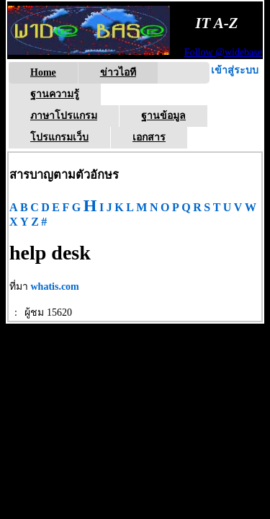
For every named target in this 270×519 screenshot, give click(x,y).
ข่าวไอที (118, 72)
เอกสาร (149, 137)
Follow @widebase (223, 52)
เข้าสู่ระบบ (234, 70)
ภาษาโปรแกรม (63, 115)
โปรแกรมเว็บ (59, 137)
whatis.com (55, 286)
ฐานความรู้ (54, 94)
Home (43, 72)
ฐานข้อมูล (163, 115)
